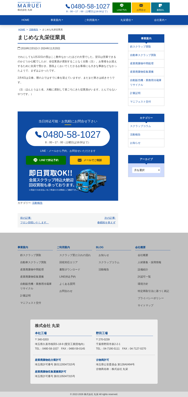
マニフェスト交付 (140, 101)
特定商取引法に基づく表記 (153, 291)
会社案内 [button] (159, 20)
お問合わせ (65, 291)
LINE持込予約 (67, 276)
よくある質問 (67, 283)
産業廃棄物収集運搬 (142, 71)
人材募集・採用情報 (149, 262)
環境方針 (143, 283)
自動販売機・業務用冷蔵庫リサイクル (145, 82)
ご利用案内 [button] (90, 20)
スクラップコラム (140, 126)
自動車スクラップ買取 (143, 55)
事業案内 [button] (56, 20)
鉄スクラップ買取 (140, 46)
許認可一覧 (144, 276)
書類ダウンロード (69, 269)
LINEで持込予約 (48, 160)
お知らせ (135, 142)
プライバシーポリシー (151, 298)
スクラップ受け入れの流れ (75, 255)
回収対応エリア (68, 262)
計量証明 (135, 93)
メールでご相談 (93, 160)
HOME (25, 20)
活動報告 (33, 29)
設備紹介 (143, 269)
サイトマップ (145, 305)
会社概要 (143, 255)
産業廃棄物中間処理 (142, 63)
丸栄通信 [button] (125, 20)
